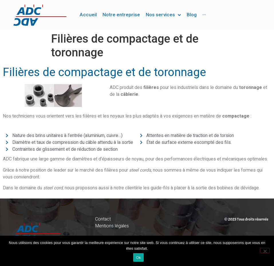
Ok (138, 257)
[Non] (265, 250)
